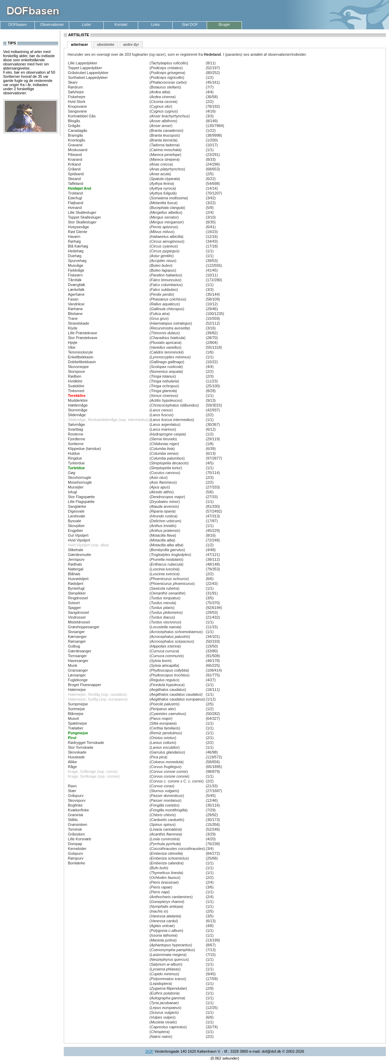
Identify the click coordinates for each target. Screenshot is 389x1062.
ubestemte (105, 44)
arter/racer (79, 44)
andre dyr (131, 44)
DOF (149, 1051)
